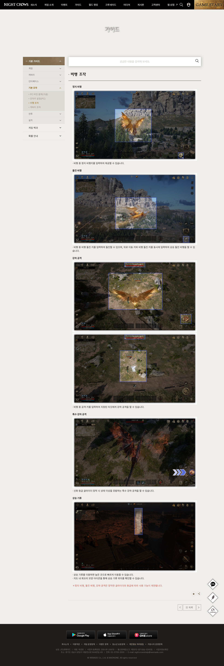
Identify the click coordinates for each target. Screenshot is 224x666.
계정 (31, 68)
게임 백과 (33, 127)
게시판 (141, 4)
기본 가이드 (34, 61)
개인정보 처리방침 (136, 644)
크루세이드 (110, 4)
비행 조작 (34, 103)
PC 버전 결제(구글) (39, 94)
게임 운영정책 (89, 644)
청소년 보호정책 (118, 644)
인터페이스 (34, 81)
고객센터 (155, 4)
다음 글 (198, 607)
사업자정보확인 (162, 649)
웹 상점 (170, 4)
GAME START (209, 4)
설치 (31, 120)
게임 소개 (49, 4)
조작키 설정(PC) (37, 98)
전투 (31, 114)
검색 (181, 4)
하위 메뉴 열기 (60, 61)
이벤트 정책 (103, 644)
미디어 (127, 4)
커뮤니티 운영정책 (155, 644)
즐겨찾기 (193, 593)
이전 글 (180, 607)
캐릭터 (32, 75)
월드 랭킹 (93, 4)
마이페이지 (188, 5)
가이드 (78, 4)
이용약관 (76, 644)
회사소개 (65, 644)
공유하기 (199, 593)
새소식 (33, 4)
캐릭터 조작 (35, 107)
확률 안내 (33, 136)
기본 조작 (33, 88)
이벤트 (64, 4)
